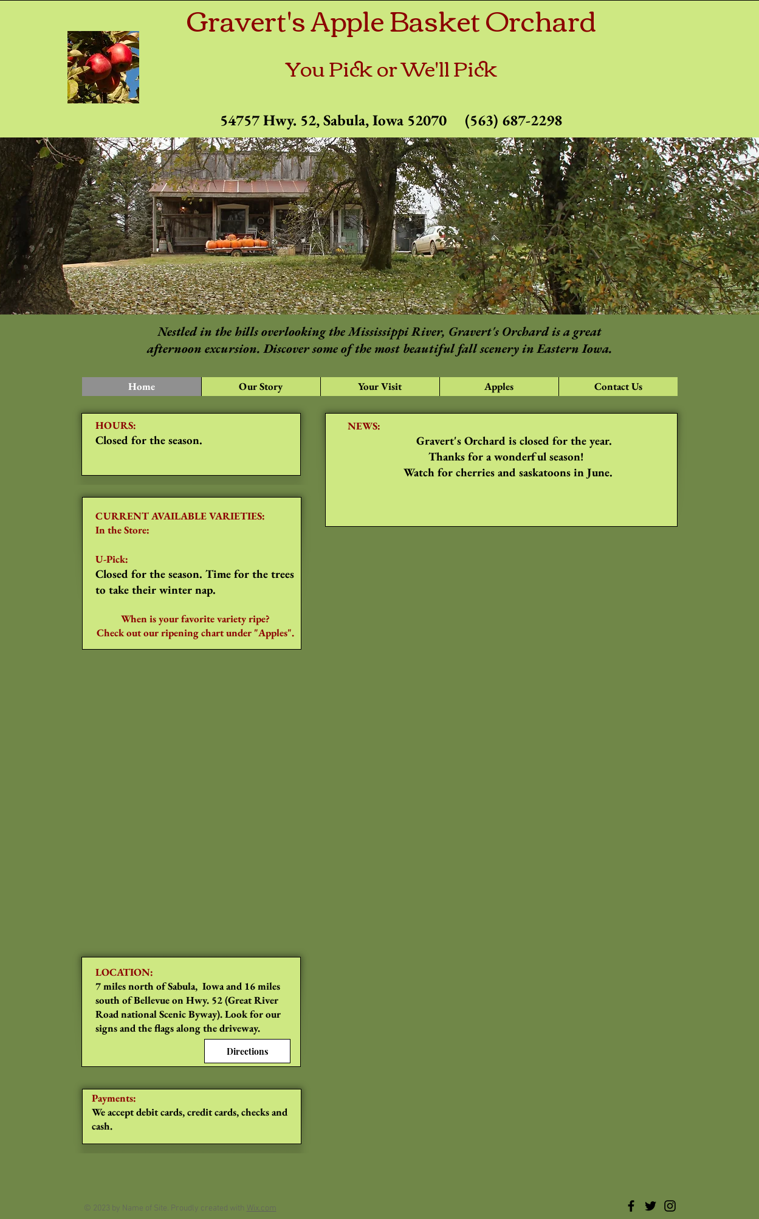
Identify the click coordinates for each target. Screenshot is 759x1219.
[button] (379, 386)
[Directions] (247, 1051)
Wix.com (261, 1208)
